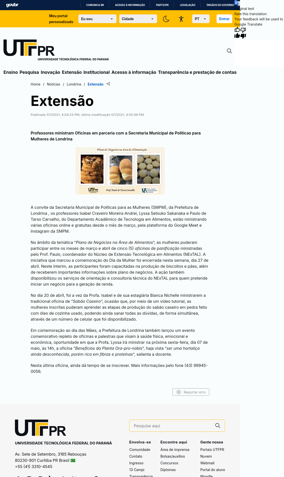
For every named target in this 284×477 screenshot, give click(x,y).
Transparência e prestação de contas (197, 72)
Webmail (207, 463)
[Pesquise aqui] (172, 426)
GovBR (12, 5)
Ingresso (136, 463)
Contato (135, 456)
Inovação (50, 72)
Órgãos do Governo (220, 5)
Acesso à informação (130, 5)
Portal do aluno (212, 470)
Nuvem (206, 456)
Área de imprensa (174, 449)
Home (35, 84)
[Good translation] (237, 33)
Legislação (187, 5)
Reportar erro (191, 392)
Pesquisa (29, 72)
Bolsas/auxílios (172, 456)
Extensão (72, 72)
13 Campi (136, 470)
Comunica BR (95, 5)
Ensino (10, 72)
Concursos (169, 463)
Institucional (96, 72)
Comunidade (139, 449)
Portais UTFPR (212, 449)
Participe (162, 5)
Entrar (224, 19)
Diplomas (167, 470)
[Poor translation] (243, 33)
